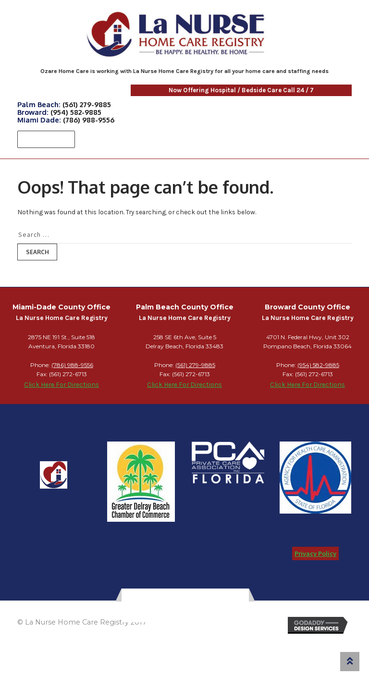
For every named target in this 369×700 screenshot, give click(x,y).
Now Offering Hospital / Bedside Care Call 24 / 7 (185, 90)
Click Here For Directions (61, 384)
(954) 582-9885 (75, 112)
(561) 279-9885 (86, 104)
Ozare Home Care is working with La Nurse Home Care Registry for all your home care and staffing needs (184, 71)
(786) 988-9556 (88, 119)
